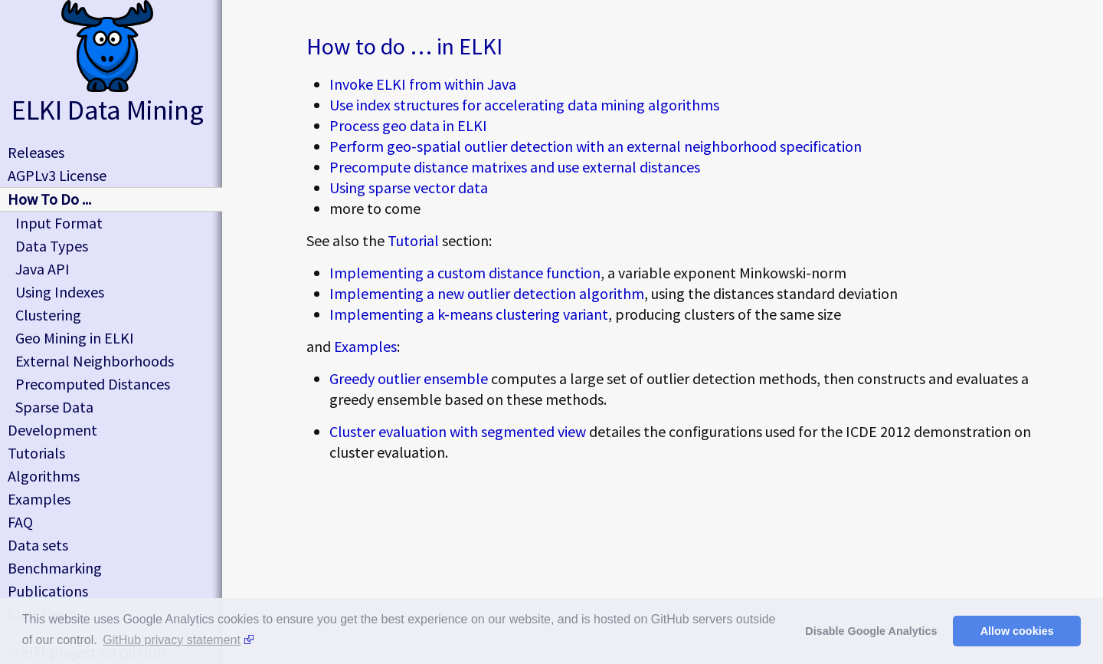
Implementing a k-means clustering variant (468, 314)
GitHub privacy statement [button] (172, 639)
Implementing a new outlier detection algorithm (486, 293)
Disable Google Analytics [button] (871, 631)
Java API (42, 268)
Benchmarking (55, 567)
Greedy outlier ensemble (408, 378)
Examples (365, 346)
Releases (36, 152)
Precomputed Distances (92, 383)
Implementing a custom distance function (465, 272)
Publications (48, 590)
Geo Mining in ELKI (74, 337)
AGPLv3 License (57, 175)
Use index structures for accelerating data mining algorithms (524, 104)
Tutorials (36, 452)
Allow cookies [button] (1017, 631)
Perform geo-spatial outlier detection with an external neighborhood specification (595, 146)
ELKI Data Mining (107, 110)
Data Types (51, 245)
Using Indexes (59, 291)
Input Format (59, 222)
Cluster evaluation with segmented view (457, 431)
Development (52, 429)
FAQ (20, 521)
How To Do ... (49, 199)
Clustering (48, 314)
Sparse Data (54, 406)
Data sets (38, 544)
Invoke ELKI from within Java (422, 84)
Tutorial (413, 240)
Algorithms (44, 475)
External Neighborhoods (94, 360)
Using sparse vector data (408, 187)
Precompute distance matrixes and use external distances (514, 166)
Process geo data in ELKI (408, 125)
